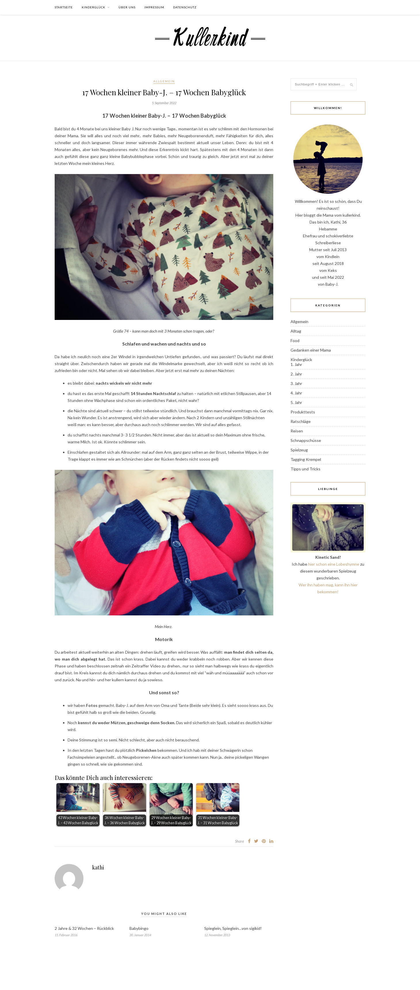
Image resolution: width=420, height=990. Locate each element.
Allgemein (164, 81)
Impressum (154, 7)
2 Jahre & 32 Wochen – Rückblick (84, 928)
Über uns (127, 7)
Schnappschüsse (306, 440)
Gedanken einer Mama (311, 350)
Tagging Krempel (306, 459)
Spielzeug (299, 449)
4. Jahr (296, 392)
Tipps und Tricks (305, 468)
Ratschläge (301, 421)
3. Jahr (296, 383)
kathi (98, 867)
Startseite (64, 7)
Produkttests (303, 411)
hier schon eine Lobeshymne (333, 564)
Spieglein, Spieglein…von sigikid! (233, 928)
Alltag (296, 331)
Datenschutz (184, 7)
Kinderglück (93, 7)
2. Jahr (296, 373)
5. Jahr (296, 402)
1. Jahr (296, 364)
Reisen (297, 430)
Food (295, 340)
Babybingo (138, 928)
